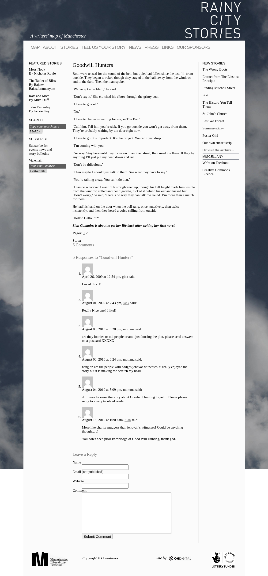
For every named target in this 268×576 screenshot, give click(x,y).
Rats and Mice (39, 96)
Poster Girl (210, 135)
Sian (128, 420)
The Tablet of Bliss (42, 81)
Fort (205, 95)
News (135, 47)
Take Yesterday (39, 107)
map (35, 47)
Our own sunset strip (217, 143)
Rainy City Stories (213, 20)
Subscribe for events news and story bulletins (40, 149)
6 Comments (83, 245)
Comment (80, 490)
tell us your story (103, 47)
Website (78, 481)
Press (151, 47)
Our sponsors (193, 47)
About (50, 47)
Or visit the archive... (218, 150)
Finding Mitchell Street (219, 88)
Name (77, 462)
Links (168, 47)
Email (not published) (88, 472)
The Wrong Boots (215, 69)
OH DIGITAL (180, 558)
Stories (69, 47)
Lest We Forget (213, 121)
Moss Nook (37, 69)
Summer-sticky (213, 128)
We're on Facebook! (217, 163)
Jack (126, 303)
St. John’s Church (215, 114)
